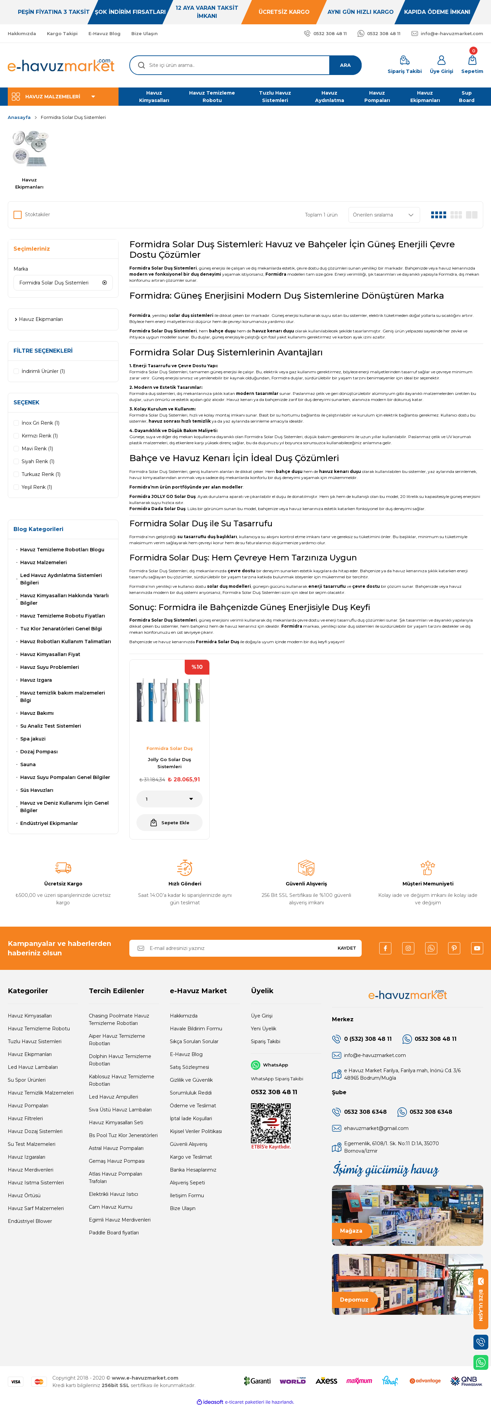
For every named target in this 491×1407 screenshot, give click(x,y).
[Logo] (61, 65)
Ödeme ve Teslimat (193, 1106)
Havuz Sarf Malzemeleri (36, 1208)
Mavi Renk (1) (37, 449)
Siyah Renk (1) (38, 461)
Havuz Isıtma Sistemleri (36, 1183)
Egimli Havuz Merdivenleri (120, 1220)
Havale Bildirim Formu (196, 1029)
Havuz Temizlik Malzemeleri (41, 1093)
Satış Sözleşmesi (189, 1067)
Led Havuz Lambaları (33, 1067)
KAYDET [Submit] (347, 948)
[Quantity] (169, 798)
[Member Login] (441, 65)
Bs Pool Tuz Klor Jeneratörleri (123, 1135)
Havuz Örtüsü (24, 1195)
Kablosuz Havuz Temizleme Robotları (121, 1080)
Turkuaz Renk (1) (41, 474)
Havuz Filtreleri (25, 1118)
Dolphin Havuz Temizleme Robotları (120, 1060)
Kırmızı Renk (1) (40, 436)
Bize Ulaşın (183, 1208)
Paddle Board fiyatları (114, 1233)
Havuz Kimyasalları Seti (116, 1123)
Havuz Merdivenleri (30, 1170)
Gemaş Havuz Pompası (117, 1161)
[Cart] (472, 65)
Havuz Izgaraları (26, 1157)
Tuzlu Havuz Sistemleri (34, 1041)
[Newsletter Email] (245, 948)
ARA (345, 65)
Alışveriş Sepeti (187, 1183)
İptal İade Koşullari (191, 1118)
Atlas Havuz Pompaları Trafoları (115, 1177)
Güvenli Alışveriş (188, 1144)
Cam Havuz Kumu (110, 1207)
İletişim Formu (187, 1195)
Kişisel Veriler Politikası (196, 1131)
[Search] (245, 65)
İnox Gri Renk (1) (40, 423)
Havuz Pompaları (28, 1106)
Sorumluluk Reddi (191, 1093)
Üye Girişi (262, 1016)
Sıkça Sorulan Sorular (194, 1041)
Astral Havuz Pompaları (116, 1148)
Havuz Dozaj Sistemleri (35, 1131)
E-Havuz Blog (186, 1054)
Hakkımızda (184, 1016)
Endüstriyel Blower (30, 1221)
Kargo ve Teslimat (191, 1157)
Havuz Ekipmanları (30, 1054)
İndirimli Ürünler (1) (43, 371)
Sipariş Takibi (265, 1041)
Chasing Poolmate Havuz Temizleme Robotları (119, 1019)
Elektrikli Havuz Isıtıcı (113, 1194)
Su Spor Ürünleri (27, 1080)
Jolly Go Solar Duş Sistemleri (169, 763)
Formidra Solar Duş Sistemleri (73, 117)
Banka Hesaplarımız (193, 1170)
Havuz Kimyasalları (30, 1016)
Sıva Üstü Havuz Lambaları (120, 1110)
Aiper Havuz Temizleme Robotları (117, 1040)
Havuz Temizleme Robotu (39, 1029)
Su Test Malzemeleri (31, 1144)
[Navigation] (63, 96)
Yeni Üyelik (263, 1029)
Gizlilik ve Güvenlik (191, 1080)
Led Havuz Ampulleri (113, 1097)
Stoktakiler (37, 214)
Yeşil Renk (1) (37, 487)
